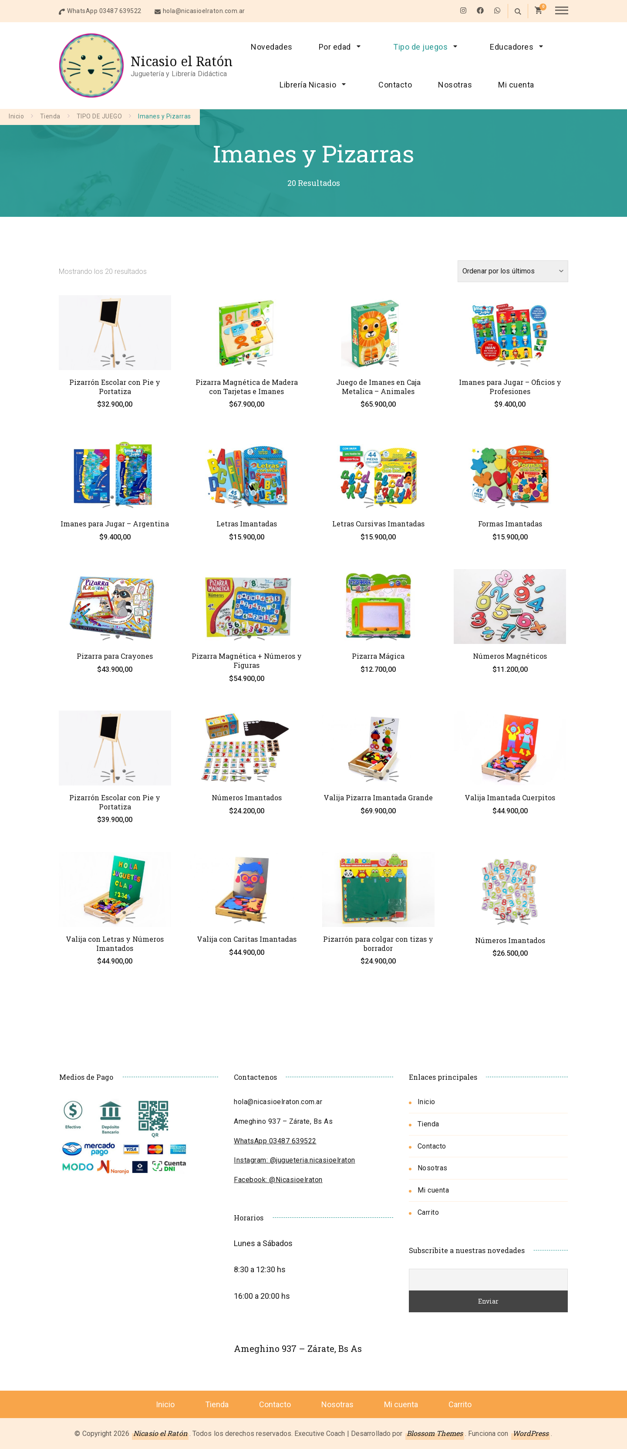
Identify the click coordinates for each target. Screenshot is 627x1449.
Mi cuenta (516, 84)
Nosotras (455, 84)
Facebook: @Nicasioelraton (278, 1180)
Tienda (428, 1124)
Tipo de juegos (420, 46)
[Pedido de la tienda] (513, 271)
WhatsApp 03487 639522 (104, 10)
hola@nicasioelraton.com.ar (204, 10)
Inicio (426, 1102)
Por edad (335, 46)
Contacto (395, 84)
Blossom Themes (435, 1433)
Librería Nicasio (308, 84)
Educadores (511, 46)
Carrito (428, 1212)
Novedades (272, 46)
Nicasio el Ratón (182, 61)
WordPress (530, 1433)
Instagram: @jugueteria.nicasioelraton (294, 1160)
